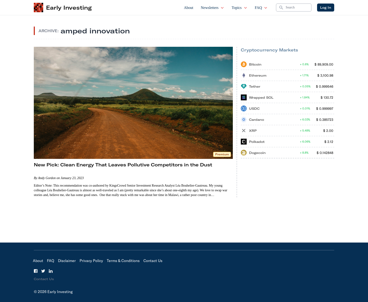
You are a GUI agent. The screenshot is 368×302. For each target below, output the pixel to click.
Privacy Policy (91, 260)
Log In (325, 7)
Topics (239, 8)
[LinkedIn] (51, 271)
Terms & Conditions (123, 260)
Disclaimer (67, 260)
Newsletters (212, 8)
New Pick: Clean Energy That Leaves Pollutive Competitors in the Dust (123, 165)
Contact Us (152, 260)
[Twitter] (43, 271)
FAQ (261, 8)
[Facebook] (36, 271)
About (188, 8)
